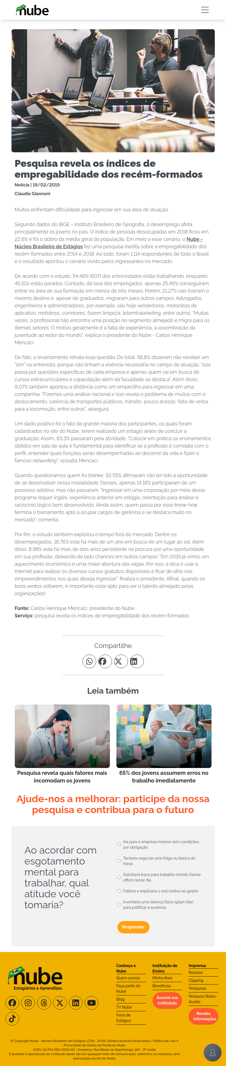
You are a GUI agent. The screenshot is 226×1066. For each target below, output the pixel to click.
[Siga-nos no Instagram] (28, 1003)
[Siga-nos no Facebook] (12, 1003)
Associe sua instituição (167, 1000)
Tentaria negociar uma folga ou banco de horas (159, 861)
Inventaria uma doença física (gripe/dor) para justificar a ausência (158, 905)
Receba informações (204, 1016)
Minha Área (162, 978)
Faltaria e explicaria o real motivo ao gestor (160, 891)
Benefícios (161, 986)
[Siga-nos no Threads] (44, 1003)
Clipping (196, 980)
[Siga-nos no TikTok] (12, 1019)
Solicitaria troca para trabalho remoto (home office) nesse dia (162, 877)
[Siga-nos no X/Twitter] (60, 1003)
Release (196, 972)
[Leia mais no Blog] (62, 744)
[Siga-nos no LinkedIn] (76, 1003)
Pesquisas (197, 988)
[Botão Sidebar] (205, 10)
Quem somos (128, 978)
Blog (120, 999)
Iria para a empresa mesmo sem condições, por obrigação (161, 844)
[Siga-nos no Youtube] (91, 1003)
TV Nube (124, 1007)
